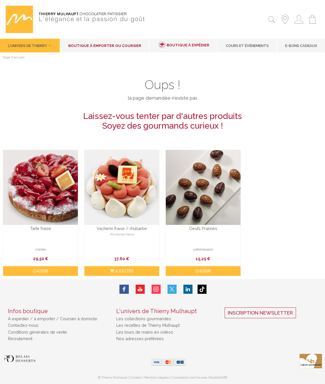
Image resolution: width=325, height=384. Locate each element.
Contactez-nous (23, 325)
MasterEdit (216, 377)
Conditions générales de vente (37, 332)
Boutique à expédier (188, 45)
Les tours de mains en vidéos (144, 332)
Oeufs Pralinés (203, 228)
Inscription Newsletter (260, 313)
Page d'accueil (13, 57)
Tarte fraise (40, 228)
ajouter (122, 270)
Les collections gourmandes (143, 318)
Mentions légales (156, 377)
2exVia (195, 377)
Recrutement (20, 338)
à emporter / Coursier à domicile (65, 318)
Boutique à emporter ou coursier (104, 46)
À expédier (19, 318)
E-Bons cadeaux (301, 46)
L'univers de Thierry (30, 46)
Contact (136, 377)
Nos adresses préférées (140, 338)
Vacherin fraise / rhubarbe (122, 228)
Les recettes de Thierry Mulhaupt (148, 325)
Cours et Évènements (247, 46)
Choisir (40, 270)
